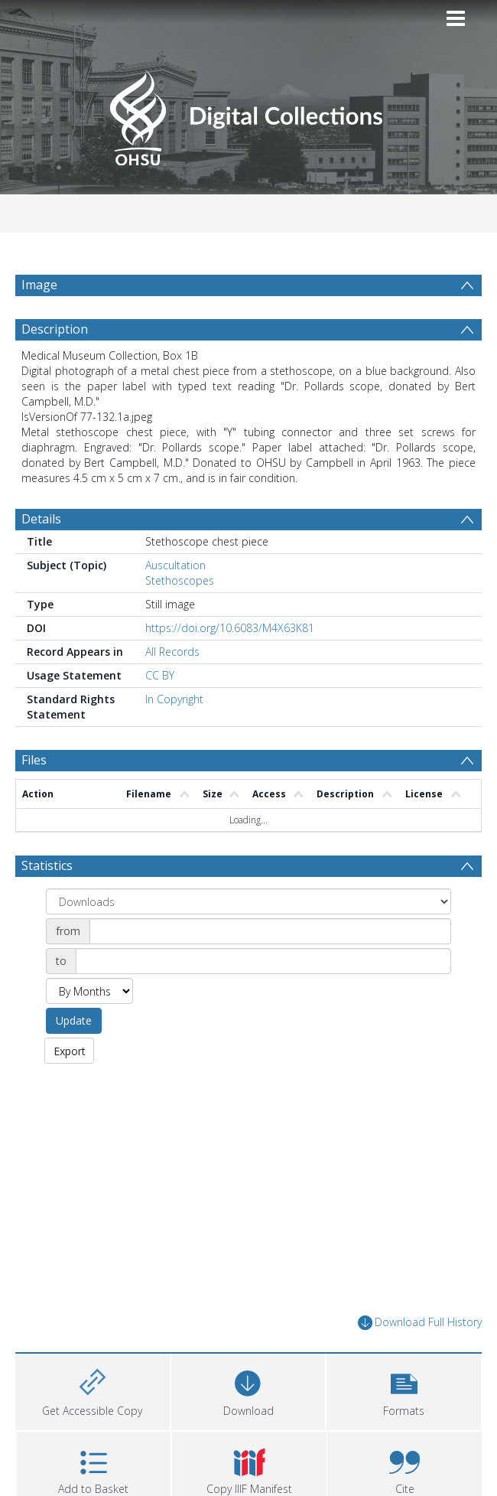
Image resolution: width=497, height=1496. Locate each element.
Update (74, 1057)
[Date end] (263, 998)
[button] (403, 1426)
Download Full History (420, 1359)
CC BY (159, 712)
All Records (172, 688)
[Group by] (248, 938)
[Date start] (270, 968)
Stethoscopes (179, 617)
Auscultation (175, 602)
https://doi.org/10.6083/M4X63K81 (229, 664)
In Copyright (174, 735)
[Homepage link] (248, 114)
